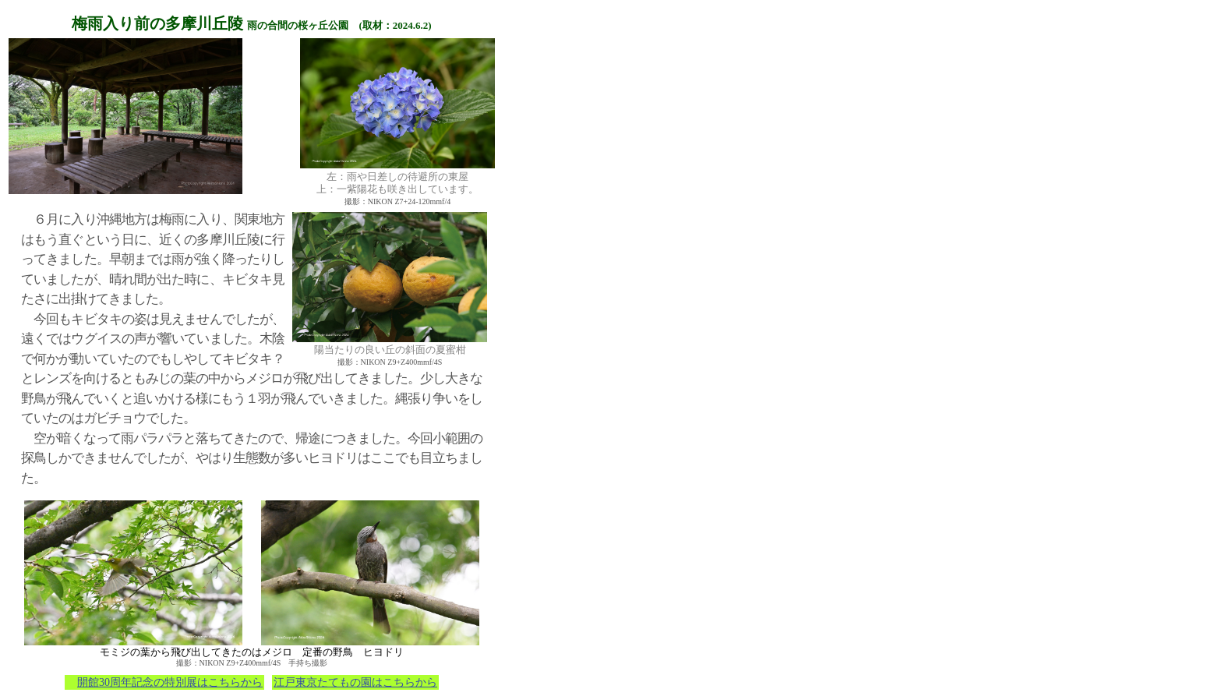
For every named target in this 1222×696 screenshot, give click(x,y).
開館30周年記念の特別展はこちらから (170, 682)
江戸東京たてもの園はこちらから (355, 682)
